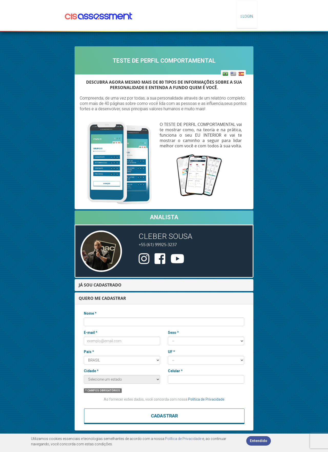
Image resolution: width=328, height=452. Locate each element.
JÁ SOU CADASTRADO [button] (100, 285)
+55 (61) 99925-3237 (158, 244)
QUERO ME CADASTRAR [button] (102, 298)
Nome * (90, 313)
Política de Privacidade (206, 399)
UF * (171, 352)
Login (247, 16)
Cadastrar (164, 415)
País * (89, 352)
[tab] (164, 285)
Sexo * (173, 332)
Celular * (175, 371)
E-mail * (90, 332)
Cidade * (91, 371)
